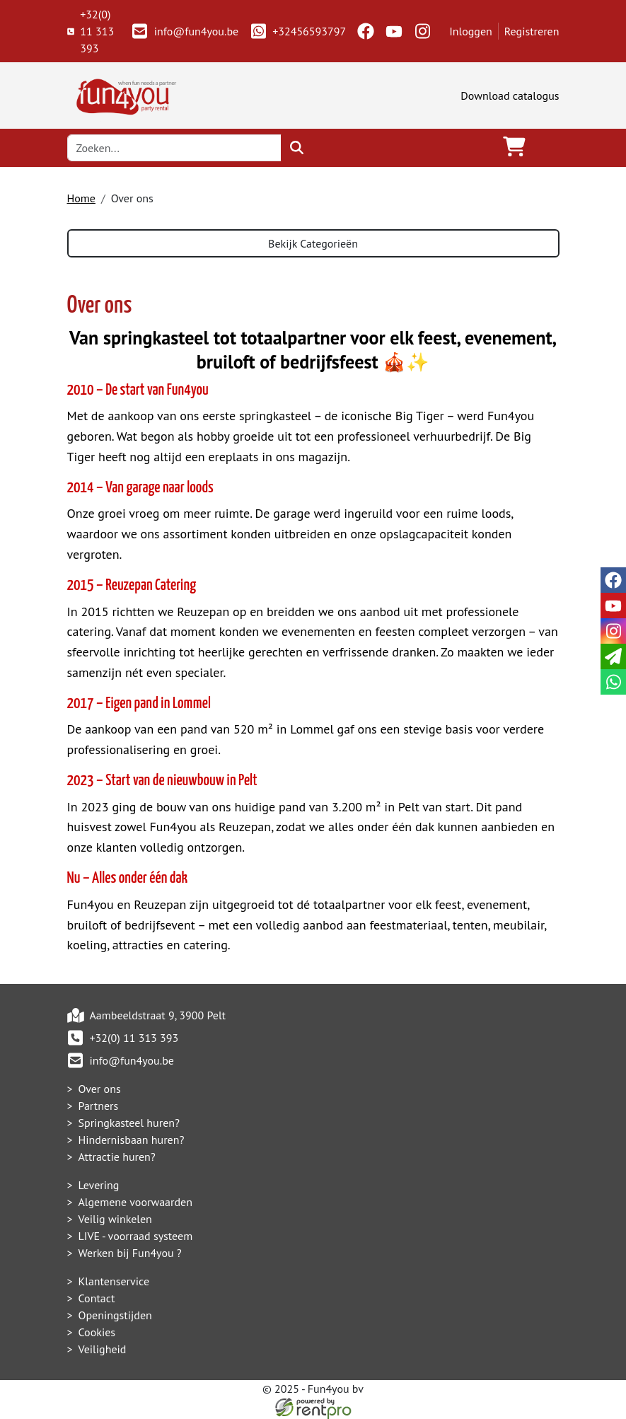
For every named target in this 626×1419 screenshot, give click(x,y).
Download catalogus (509, 95)
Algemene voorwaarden (136, 1202)
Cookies (97, 1332)
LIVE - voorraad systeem (136, 1236)
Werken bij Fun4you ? (130, 1253)
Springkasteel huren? (129, 1123)
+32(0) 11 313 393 (91, 31)
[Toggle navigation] (548, 147)
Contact (97, 1298)
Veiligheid (103, 1349)
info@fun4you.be (185, 31)
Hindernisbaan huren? (132, 1140)
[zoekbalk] (174, 147)
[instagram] (422, 31)
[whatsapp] (613, 682)
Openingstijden (115, 1315)
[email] (613, 656)
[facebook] (365, 31)
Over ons (100, 1089)
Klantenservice (114, 1281)
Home (81, 198)
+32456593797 (298, 31)
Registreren (532, 31)
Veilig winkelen (115, 1219)
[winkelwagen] (514, 147)
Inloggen (470, 31)
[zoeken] (297, 147)
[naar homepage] (123, 94)
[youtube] (394, 31)
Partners (99, 1106)
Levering (99, 1185)
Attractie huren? (117, 1156)
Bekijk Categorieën (313, 243)
